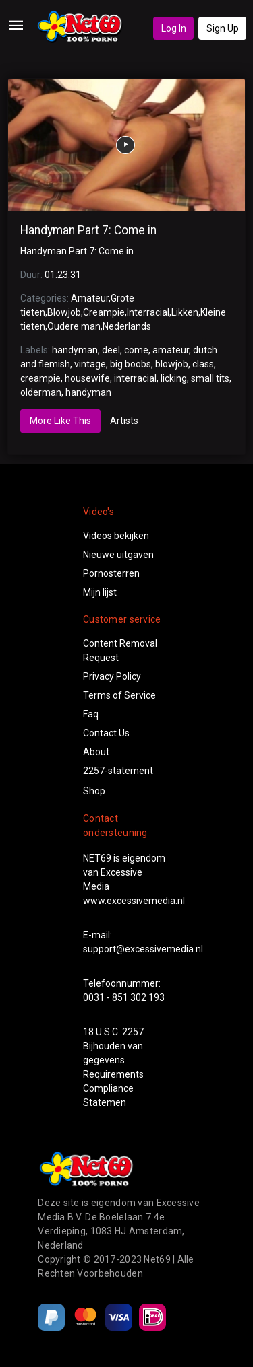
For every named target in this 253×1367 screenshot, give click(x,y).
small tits (210, 378)
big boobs (130, 364)
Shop (94, 790)
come (136, 350)
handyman (75, 350)
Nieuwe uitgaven (118, 554)
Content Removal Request (120, 650)
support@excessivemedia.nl (143, 949)
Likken (184, 312)
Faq (91, 714)
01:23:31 (63, 274)
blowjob (171, 364)
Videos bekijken (116, 535)
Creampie (104, 312)
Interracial (148, 312)
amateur (170, 350)
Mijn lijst (100, 592)
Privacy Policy (112, 676)
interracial (135, 378)
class (203, 364)
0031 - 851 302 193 (124, 997)
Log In (173, 28)
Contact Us (106, 733)
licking (174, 378)
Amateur (90, 298)
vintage (90, 364)
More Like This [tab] (60, 420)
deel (111, 350)
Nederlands (127, 326)
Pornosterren (111, 573)
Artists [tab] (124, 420)
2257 (133, 1031)
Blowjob (64, 312)
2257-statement (118, 770)
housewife (87, 378)
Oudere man (74, 326)
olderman (40, 392)
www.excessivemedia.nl (134, 900)
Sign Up (222, 28)
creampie (40, 378)
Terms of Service (119, 695)
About (96, 751)
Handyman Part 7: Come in (88, 230)
